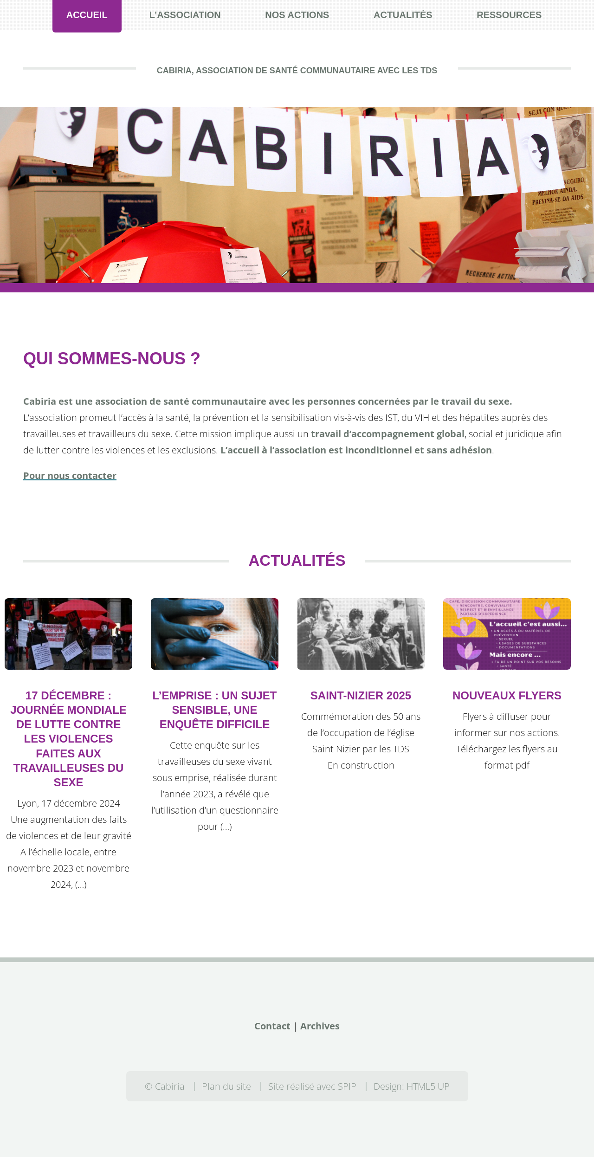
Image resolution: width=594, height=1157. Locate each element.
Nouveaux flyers (507, 695)
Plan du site (226, 1086)
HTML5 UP (428, 1086)
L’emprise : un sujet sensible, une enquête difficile (214, 709)
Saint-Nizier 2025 (360, 695)
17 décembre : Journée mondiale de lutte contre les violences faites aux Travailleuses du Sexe (68, 739)
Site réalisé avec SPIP (312, 1086)
